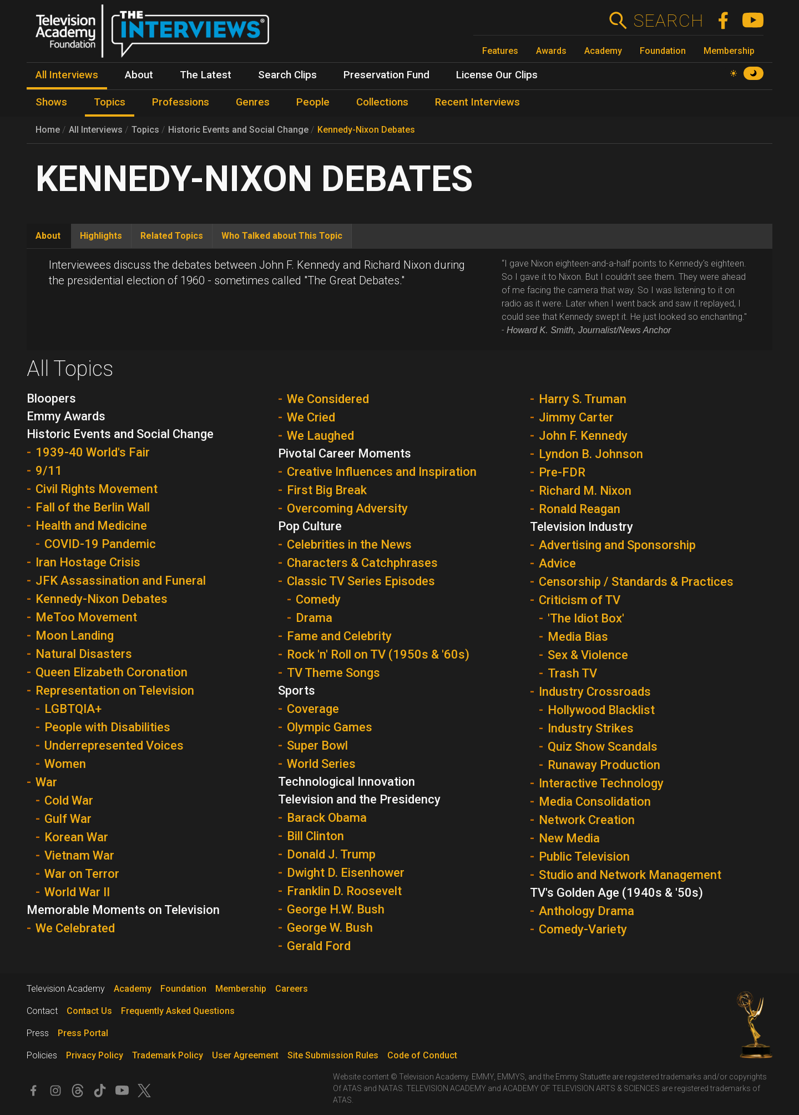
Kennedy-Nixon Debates (366, 129)
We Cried (311, 417)
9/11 (49, 471)
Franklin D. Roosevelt (344, 891)
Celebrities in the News (349, 544)
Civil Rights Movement (97, 489)
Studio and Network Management (630, 875)
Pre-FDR (562, 472)
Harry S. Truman (582, 399)
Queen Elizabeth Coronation (112, 672)
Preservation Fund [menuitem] (386, 75)
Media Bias (578, 637)
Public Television (584, 856)
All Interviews (96, 129)
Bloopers (51, 398)
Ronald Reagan (579, 509)
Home (48, 129)
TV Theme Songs (333, 673)
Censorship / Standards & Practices (636, 582)
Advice (557, 563)
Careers (291, 988)
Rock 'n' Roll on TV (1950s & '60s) (378, 654)
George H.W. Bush (336, 909)
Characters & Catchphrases (362, 563)
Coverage (313, 709)
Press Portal (83, 1033)
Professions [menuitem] (180, 102)
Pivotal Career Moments (344, 453)
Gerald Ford (319, 946)
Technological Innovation (346, 781)
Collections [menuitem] (382, 102)
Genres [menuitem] (253, 102)
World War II (77, 892)
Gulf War (68, 819)
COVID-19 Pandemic (100, 544)
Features (500, 51)
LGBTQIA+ (73, 709)
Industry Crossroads (595, 692)
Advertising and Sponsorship (617, 545)
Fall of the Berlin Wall (93, 507)
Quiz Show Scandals (603, 747)
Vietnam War (79, 855)
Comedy (318, 599)
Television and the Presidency (359, 799)
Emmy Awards (66, 416)
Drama (314, 618)
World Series (321, 764)
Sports (296, 690)
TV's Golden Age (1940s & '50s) (616, 893)
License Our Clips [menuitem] (497, 75)
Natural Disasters (84, 654)
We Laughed (320, 436)
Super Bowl (317, 745)
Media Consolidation (595, 801)
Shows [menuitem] (51, 102)
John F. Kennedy (583, 436)
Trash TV (572, 673)
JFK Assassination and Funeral (121, 580)
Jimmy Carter (576, 417)
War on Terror (81, 874)
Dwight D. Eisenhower (345, 873)
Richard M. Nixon (585, 491)
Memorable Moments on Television (123, 910)
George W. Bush (330, 928)
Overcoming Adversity (347, 508)
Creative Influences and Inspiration (382, 472)
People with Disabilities (107, 727)
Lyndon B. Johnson (591, 454)
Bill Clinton (315, 836)
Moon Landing (75, 635)
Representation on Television (115, 690)
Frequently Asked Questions (178, 1011)
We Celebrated (75, 928)
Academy (603, 51)
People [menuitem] (313, 102)
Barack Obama (327, 818)
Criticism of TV (579, 600)
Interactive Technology (601, 783)
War (46, 782)
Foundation (663, 51)
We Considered (328, 399)
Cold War (68, 800)
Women (65, 764)
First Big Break (327, 490)
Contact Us (89, 1011)
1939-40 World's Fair (93, 452)
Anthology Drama (586, 911)
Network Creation (587, 820)
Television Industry (581, 527)
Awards (551, 51)
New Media (569, 838)
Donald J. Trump (331, 854)
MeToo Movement (86, 617)
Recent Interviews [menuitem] (477, 102)
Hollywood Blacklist (601, 710)
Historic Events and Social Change (238, 129)
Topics (145, 129)
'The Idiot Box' (586, 618)
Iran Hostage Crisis (88, 562)
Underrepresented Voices (114, 745)
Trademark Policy (167, 1055)
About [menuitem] (139, 75)
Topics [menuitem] (109, 102)
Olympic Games (329, 727)
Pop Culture (310, 526)
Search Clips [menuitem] (287, 75)
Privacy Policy (94, 1055)
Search (668, 20)
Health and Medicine (91, 526)
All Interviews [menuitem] (67, 75)
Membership (729, 51)
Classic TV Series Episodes (361, 581)
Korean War (76, 837)
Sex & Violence (588, 655)
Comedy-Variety (583, 929)
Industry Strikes (591, 728)
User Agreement (245, 1055)
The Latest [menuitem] (205, 75)
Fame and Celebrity (339, 636)
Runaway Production (604, 765)
